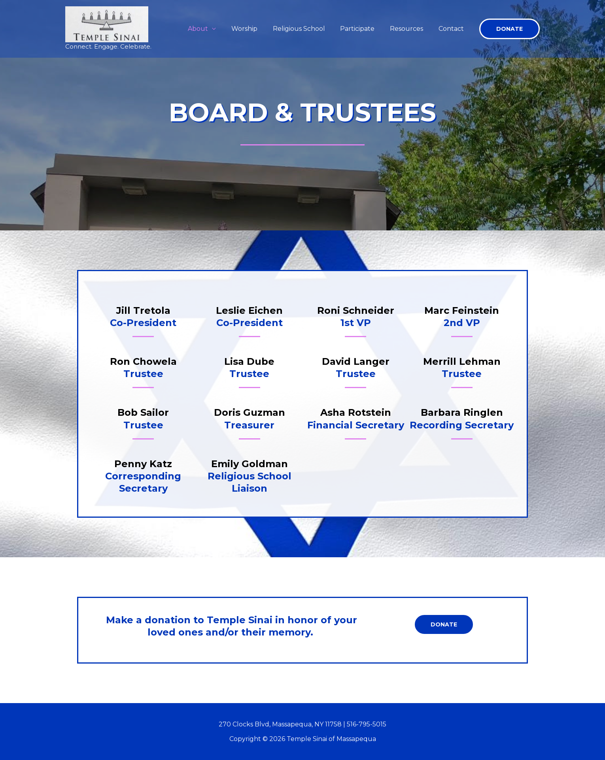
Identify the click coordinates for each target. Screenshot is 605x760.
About (212, 28)
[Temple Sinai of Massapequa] (106, 24)
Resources (410, 28)
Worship (256, 28)
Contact (452, 28)
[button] (509, 29)
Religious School (308, 28)
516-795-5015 (366, 724)
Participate (364, 28)
